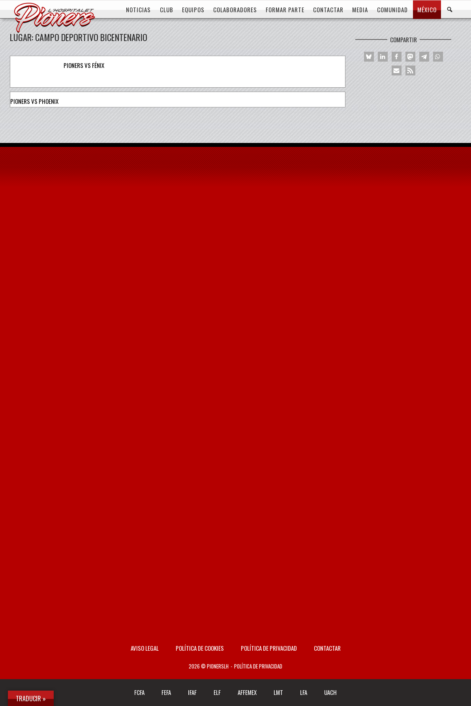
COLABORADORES (235, 9)
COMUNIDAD (392, 9)
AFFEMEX (247, 692)
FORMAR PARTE (285, 9)
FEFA (166, 692)
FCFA (139, 692)
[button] (369, 57)
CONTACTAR (328, 9)
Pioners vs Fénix (84, 65)
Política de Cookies (200, 648)
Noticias (138, 9)
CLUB (166, 9)
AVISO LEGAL (145, 648)
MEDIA (360, 9)
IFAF (192, 692)
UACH (330, 692)
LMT (278, 692)
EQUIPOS (193, 9)
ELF (217, 692)
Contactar (327, 648)
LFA (303, 692)
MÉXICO (427, 9)
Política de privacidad (269, 648)
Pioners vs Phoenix (34, 101)
